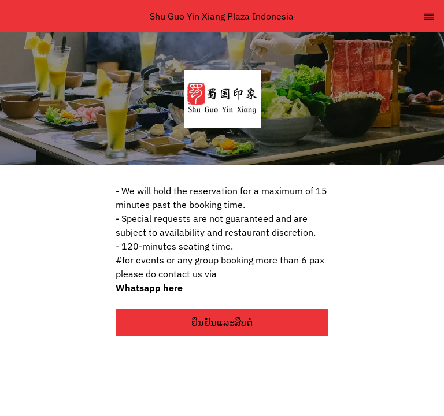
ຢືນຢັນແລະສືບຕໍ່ (222, 322)
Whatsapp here (149, 288)
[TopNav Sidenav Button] (429, 16)
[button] (222, 322)
